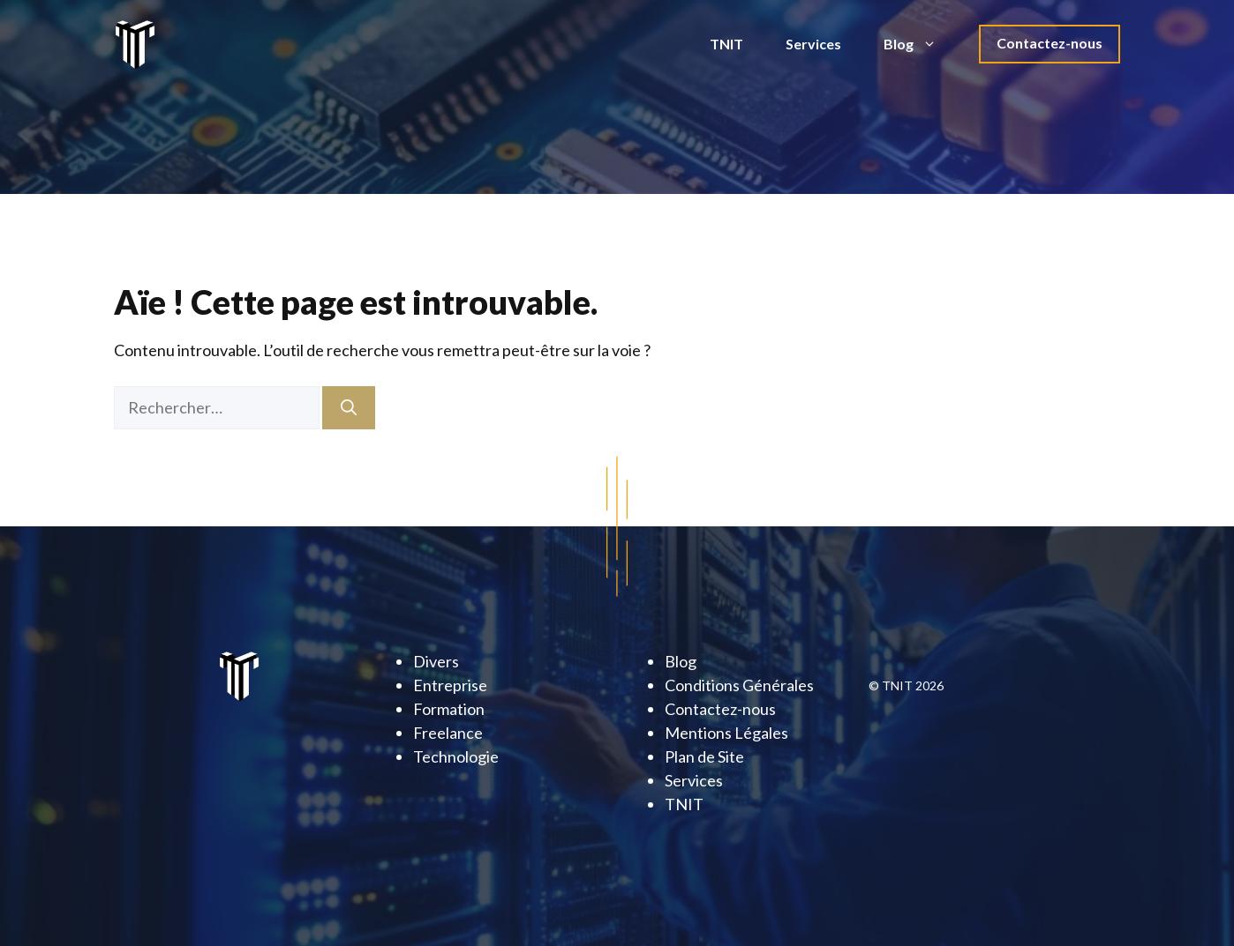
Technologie (456, 756)
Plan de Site (704, 756)
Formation (449, 709)
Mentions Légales (726, 732)
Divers (436, 661)
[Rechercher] (348, 407)
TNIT (726, 43)
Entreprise (450, 685)
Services (813, 43)
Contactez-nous (1049, 42)
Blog (921, 44)
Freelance (448, 732)
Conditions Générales (739, 685)
